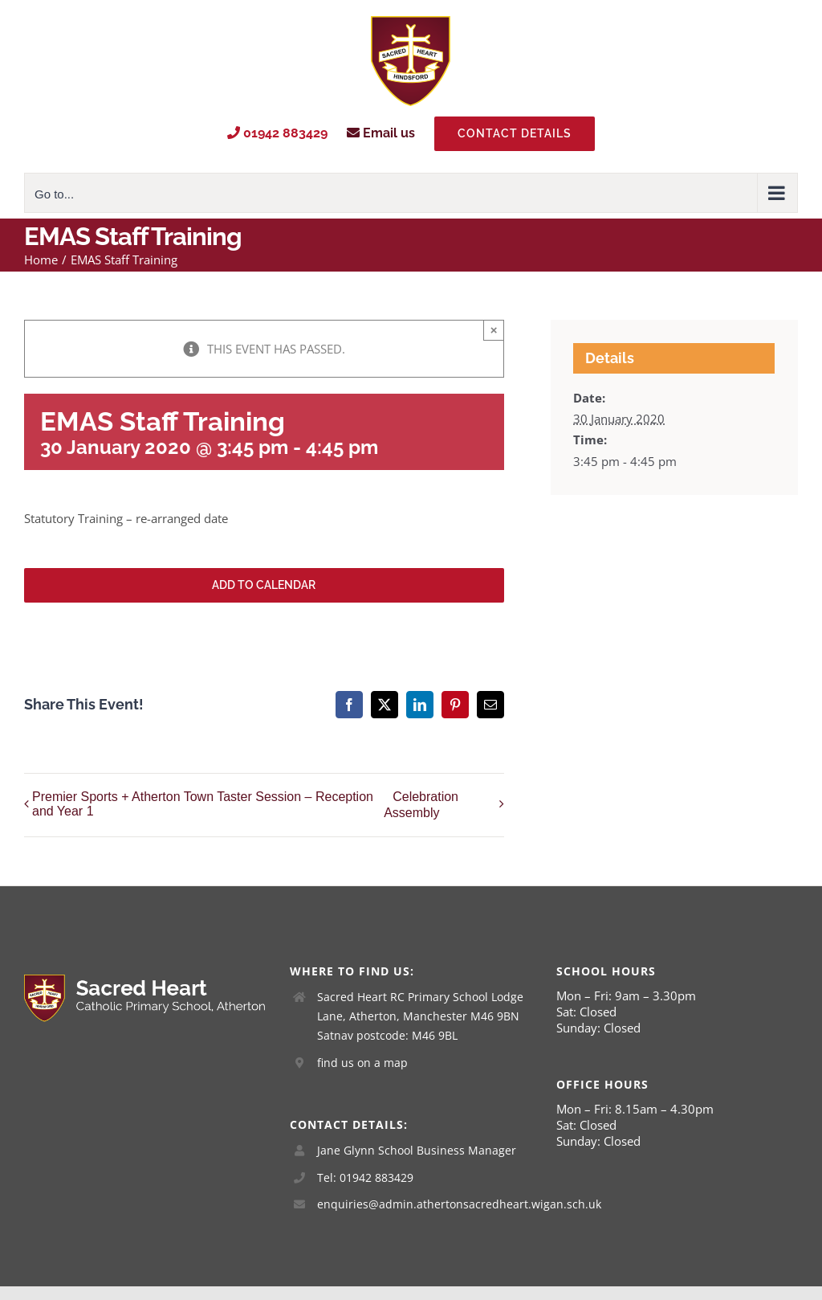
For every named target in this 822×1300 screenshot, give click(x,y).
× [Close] (494, 330)
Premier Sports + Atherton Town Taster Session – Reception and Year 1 (202, 804)
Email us (381, 133)
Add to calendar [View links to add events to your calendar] (263, 584)
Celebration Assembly (421, 805)
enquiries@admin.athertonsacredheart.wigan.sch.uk (424, 1204)
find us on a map (362, 1062)
